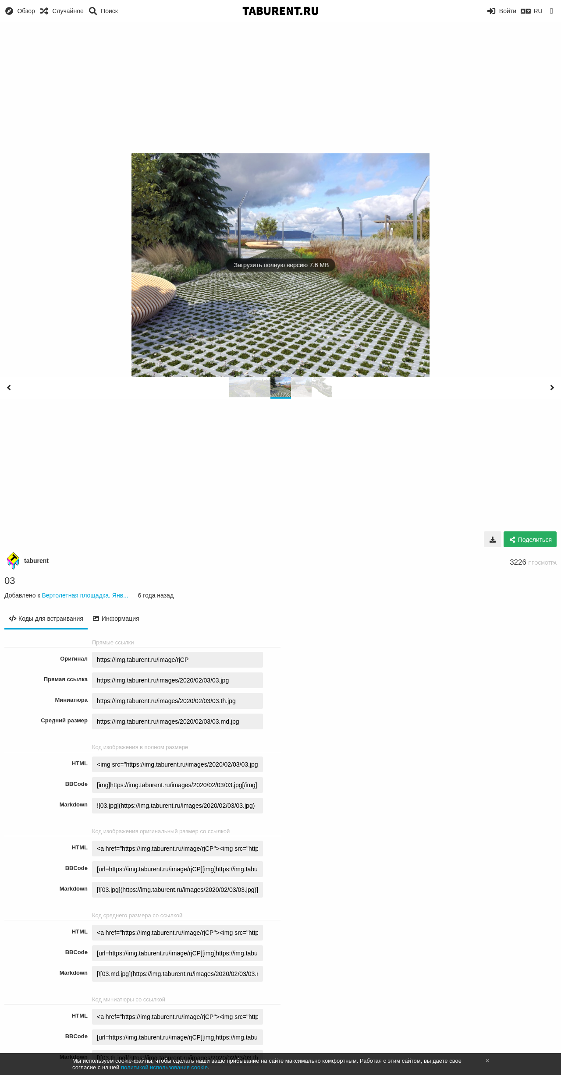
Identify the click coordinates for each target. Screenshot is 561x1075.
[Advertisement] (280, 87)
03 (9, 580)
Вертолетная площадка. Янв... (85, 595)
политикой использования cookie (164, 1067)
